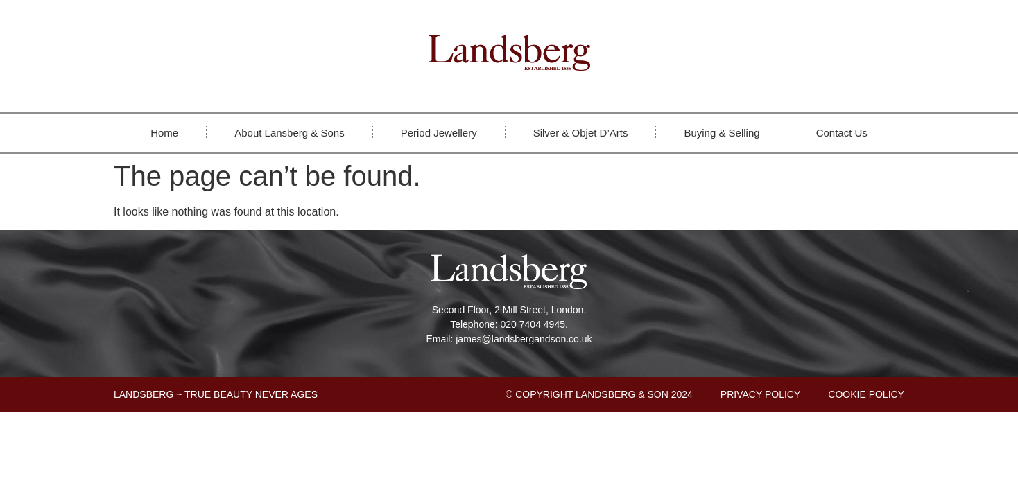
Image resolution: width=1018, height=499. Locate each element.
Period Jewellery (439, 133)
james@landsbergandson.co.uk (524, 338)
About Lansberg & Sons (289, 133)
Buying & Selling (721, 133)
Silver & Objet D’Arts (580, 133)
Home (164, 133)
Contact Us (842, 133)
